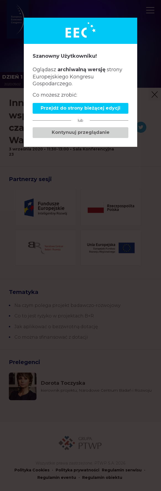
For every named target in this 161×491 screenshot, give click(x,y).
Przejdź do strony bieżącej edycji (80, 108)
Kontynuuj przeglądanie (81, 132)
